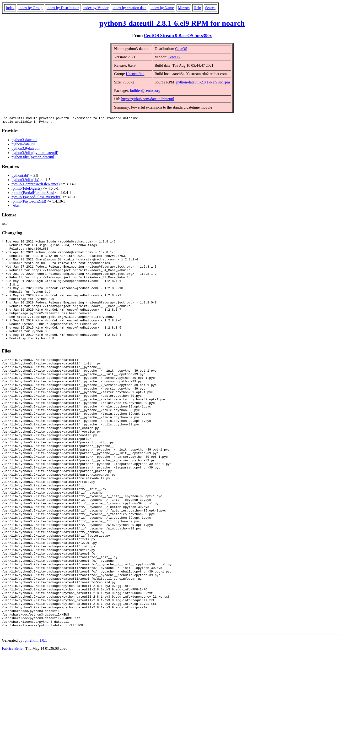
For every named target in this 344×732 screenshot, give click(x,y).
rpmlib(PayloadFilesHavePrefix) (36, 198)
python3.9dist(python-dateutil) (34, 154)
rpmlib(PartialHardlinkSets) (32, 194)
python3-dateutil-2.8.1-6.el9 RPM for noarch (172, 23)
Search (210, 8)
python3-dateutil (24, 141)
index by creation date (129, 8)
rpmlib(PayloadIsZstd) (28, 203)
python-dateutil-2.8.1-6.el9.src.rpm (203, 82)
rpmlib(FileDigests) (26, 190)
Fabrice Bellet (12, 726)
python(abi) (20, 177)
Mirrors (184, 8)
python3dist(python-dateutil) (33, 158)
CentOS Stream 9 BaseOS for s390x (178, 35)
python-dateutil (23, 145)
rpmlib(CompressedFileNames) (35, 185)
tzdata (16, 207)
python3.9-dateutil (25, 150)
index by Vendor (95, 8)
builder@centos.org (145, 90)
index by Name (162, 8)
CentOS (181, 49)
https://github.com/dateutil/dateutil (147, 99)
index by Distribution (63, 8)
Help (197, 8)
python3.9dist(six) (25, 181)
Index (10, 8)
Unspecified (135, 74)
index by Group (30, 8)
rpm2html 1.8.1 (35, 718)
